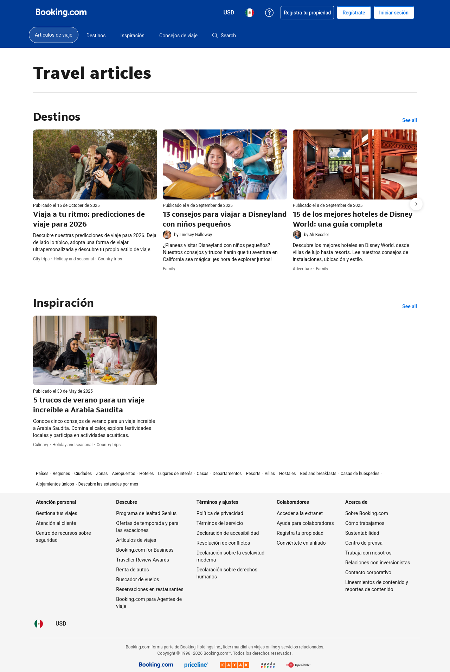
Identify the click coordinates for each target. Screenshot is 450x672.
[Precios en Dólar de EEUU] (61, 623)
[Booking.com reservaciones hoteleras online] (61, 12)
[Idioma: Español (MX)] (38, 623)
